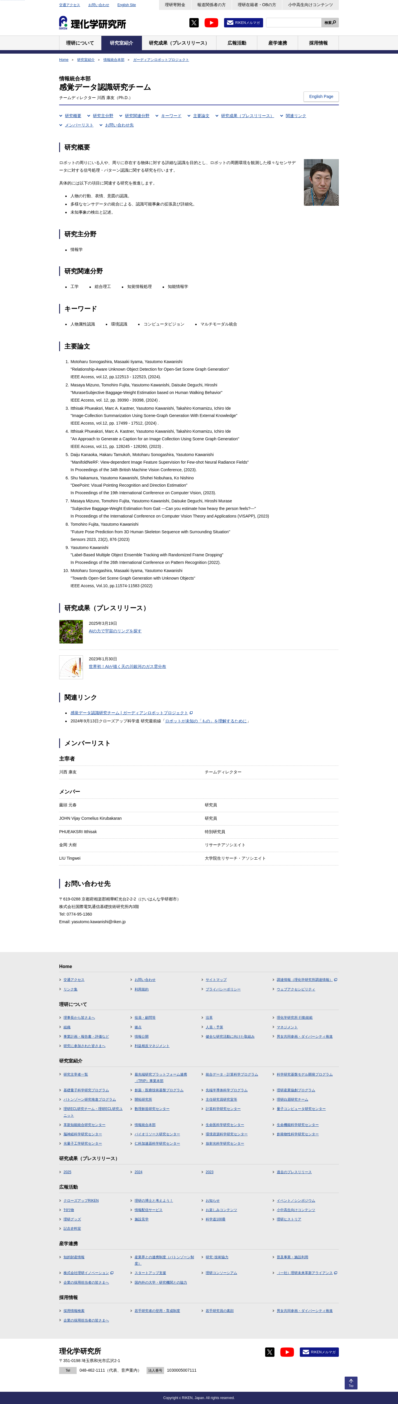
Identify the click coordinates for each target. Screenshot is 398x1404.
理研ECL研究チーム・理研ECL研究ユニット (93, 1112)
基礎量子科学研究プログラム (86, 1090)
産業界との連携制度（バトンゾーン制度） (164, 1260)
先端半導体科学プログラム (227, 1090)
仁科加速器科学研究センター (157, 1143)
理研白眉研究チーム (292, 1099)
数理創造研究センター (152, 1109)
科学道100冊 (216, 1219)
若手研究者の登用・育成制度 (157, 1311)
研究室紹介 (86, 60)
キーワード (171, 115)
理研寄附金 (175, 4)
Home (63, 60)
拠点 (138, 1027)
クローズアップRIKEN (81, 1201)
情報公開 (142, 1036)
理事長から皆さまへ (79, 1018)
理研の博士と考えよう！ (154, 1201)
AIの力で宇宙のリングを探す (115, 631)
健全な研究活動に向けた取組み (230, 1036)
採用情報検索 (74, 1311)
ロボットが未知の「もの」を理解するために (206, 721)
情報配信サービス (149, 1210)
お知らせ (213, 1201)
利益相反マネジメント (152, 1046)
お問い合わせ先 (119, 125)
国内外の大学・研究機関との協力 (161, 1282)
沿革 (209, 1018)
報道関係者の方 (211, 4)
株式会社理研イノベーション (88, 1273)
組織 (67, 1027)
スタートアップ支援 (150, 1273)
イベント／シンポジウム (296, 1201)
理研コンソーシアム (221, 1273)
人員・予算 (214, 1027)
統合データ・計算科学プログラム (232, 1074)
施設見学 (142, 1219)
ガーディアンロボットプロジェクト (161, 60)
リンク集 (71, 989)
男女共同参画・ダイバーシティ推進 (305, 1036)
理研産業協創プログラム (296, 1090)
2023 (210, 1172)
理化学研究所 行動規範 (295, 1018)
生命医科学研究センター (225, 1125)
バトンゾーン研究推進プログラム (90, 1099)
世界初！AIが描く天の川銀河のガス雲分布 (127, 666)
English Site (126, 5)
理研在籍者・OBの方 (257, 4)
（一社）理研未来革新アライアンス (307, 1273)
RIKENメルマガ (247, 23)
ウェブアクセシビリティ (296, 989)
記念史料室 (72, 1229)
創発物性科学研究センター (298, 1134)
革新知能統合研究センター (84, 1125)
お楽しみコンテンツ (221, 1210)
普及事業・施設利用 (292, 1257)
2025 (67, 1172)
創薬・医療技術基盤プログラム (159, 1090)
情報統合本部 (113, 60)
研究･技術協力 (217, 1257)
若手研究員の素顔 (220, 1311)
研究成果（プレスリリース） (247, 115)
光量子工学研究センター (83, 1143)
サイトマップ (216, 980)
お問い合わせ (98, 5)
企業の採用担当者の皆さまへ (86, 1282)
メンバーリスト (79, 125)
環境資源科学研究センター (227, 1134)
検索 (328, 23)
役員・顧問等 (145, 1018)
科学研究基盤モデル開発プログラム (305, 1074)
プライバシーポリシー (223, 989)
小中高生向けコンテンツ (310, 4)
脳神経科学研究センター (83, 1134)
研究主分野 (103, 115)
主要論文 (201, 115)
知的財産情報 (74, 1257)
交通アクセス (69, 5)
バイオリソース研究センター (157, 1134)
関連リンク (296, 115)
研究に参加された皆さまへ (84, 1046)
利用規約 (142, 989)
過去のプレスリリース (294, 1172)
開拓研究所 (143, 1099)
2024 (138, 1172)
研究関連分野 (137, 115)
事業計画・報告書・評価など (86, 1036)
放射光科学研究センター (225, 1143)
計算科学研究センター (223, 1109)
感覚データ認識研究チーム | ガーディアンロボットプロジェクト (131, 712)
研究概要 (73, 115)
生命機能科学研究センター (298, 1125)
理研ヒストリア (289, 1219)
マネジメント (287, 1027)
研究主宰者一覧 (76, 1074)
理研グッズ (72, 1219)
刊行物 (69, 1210)
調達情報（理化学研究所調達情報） (307, 980)
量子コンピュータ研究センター (301, 1109)
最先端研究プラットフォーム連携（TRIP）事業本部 (161, 1077)
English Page (321, 96)
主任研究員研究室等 (221, 1099)
